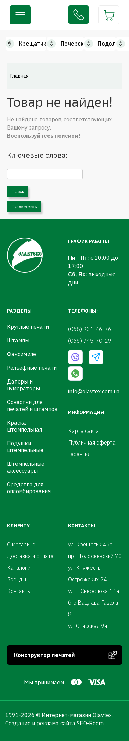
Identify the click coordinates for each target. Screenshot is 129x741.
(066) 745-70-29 (89, 340)
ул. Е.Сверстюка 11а (93, 590)
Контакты (19, 590)
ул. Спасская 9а (87, 625)
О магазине (21, 544)
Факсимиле (21, 354)
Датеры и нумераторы (23, 385)
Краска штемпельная (24, 426)
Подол (107, 43)
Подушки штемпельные (25, 446)
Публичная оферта (92, 442)
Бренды (16, 579)
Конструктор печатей (44, 655)
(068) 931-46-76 (78, 14)
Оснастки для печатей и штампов (32, 405)
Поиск (17, 191)
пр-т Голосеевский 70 (95, 555)
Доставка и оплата (30, 555)
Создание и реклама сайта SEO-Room (54, 723)
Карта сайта (83, 430)
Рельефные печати (32, 367)
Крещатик (32, 43)
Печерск (72, 43)
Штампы (18, 340)
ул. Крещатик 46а (90, 544)
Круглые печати (28, 326)
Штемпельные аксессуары (25, 467)
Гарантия (79, 454)
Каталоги (18, 567)
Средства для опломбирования (29, 488)
